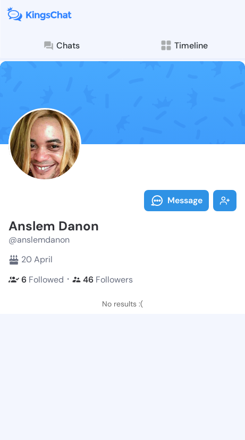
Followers (102, 279)
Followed (36, 279)
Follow (224, 200)
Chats (61, 46)
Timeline (183, 45)
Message (176, 200)
